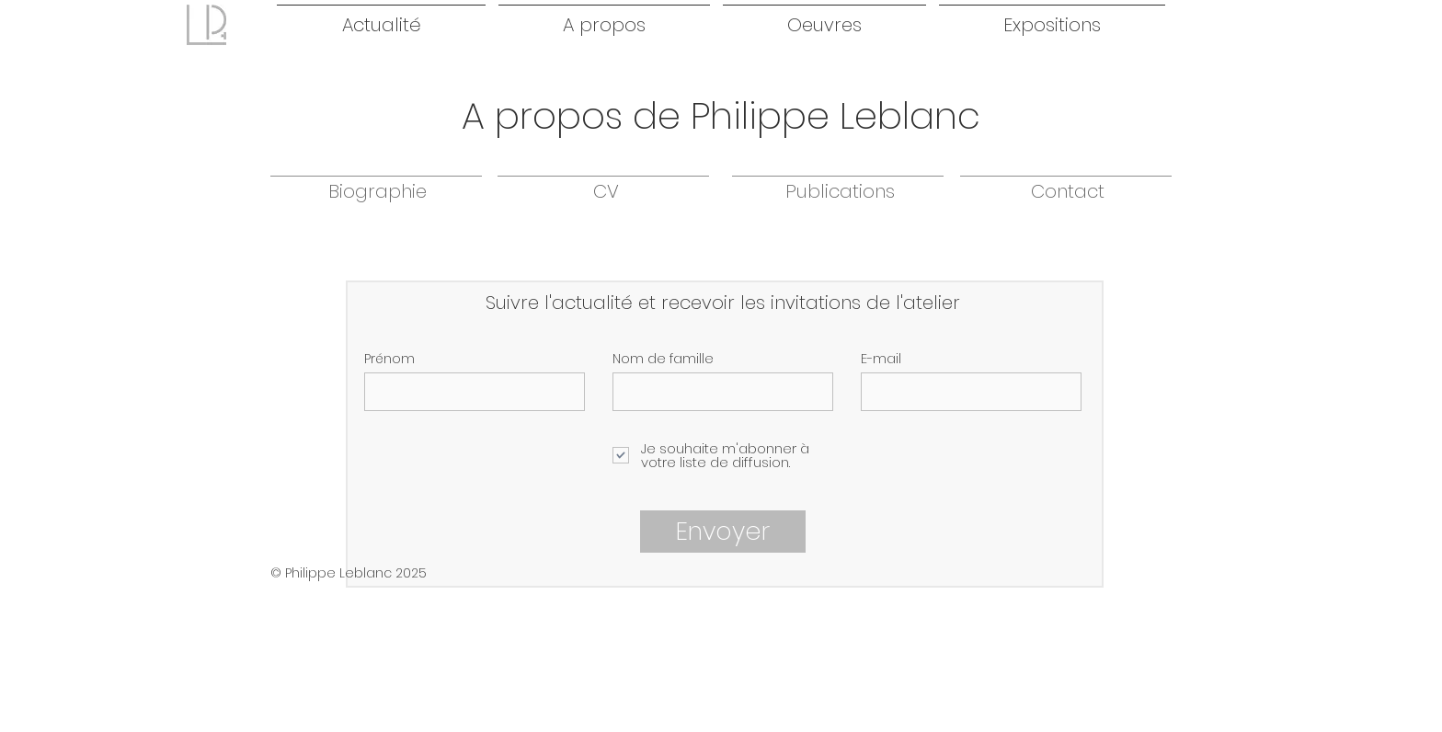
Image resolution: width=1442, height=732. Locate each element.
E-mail (881, 358)
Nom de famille (663, 358)
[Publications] (839, 191)
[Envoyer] (723, 531)
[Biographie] (377, 191)
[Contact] (1068, 191)
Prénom (389, 358)
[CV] (606, 191)
